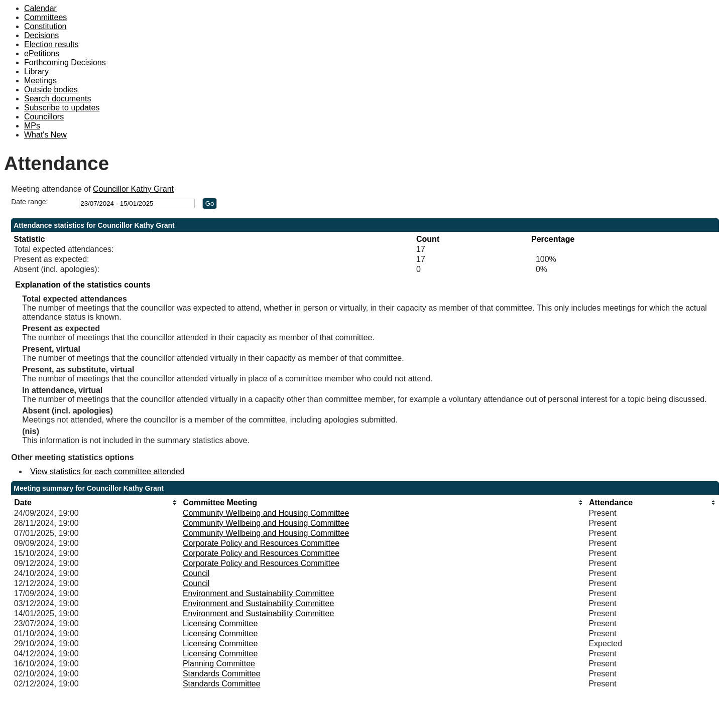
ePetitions (41, 53)
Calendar (40, 8)
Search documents (57, 98)
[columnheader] (96, 502)
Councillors (44, 116)
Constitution (45, 26)
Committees (45, 17)
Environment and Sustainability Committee (258, 593)
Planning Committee (219, 663)
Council (196, 573)
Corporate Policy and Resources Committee (261, 543)
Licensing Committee (220, 623)
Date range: (29, 202)
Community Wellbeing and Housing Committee (266, 513)
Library (36, 71)
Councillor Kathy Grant (133, 189)
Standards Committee (222, 673)
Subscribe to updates (61, 107)
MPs (32, 125)
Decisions (41, 35)
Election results (51, 44)
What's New (45, 134)
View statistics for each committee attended (107, 471)
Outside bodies (51, 89)
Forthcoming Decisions (65, 62)
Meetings (40, 80)
